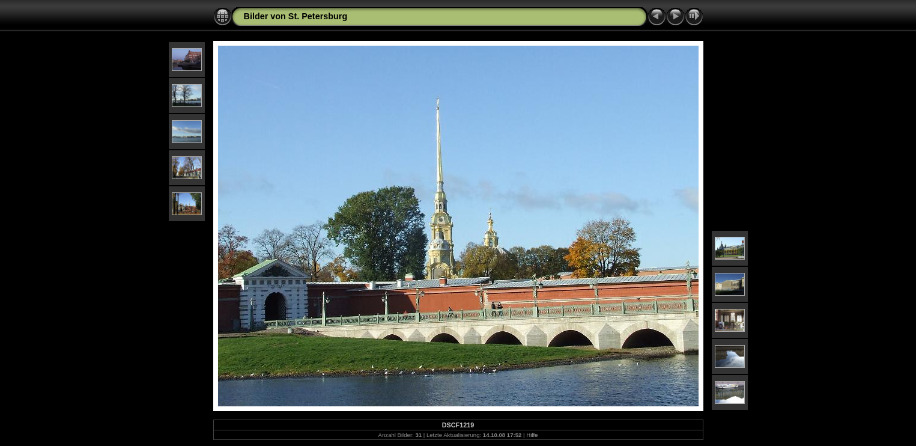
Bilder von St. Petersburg (296, 16)
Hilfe (532, 435)
